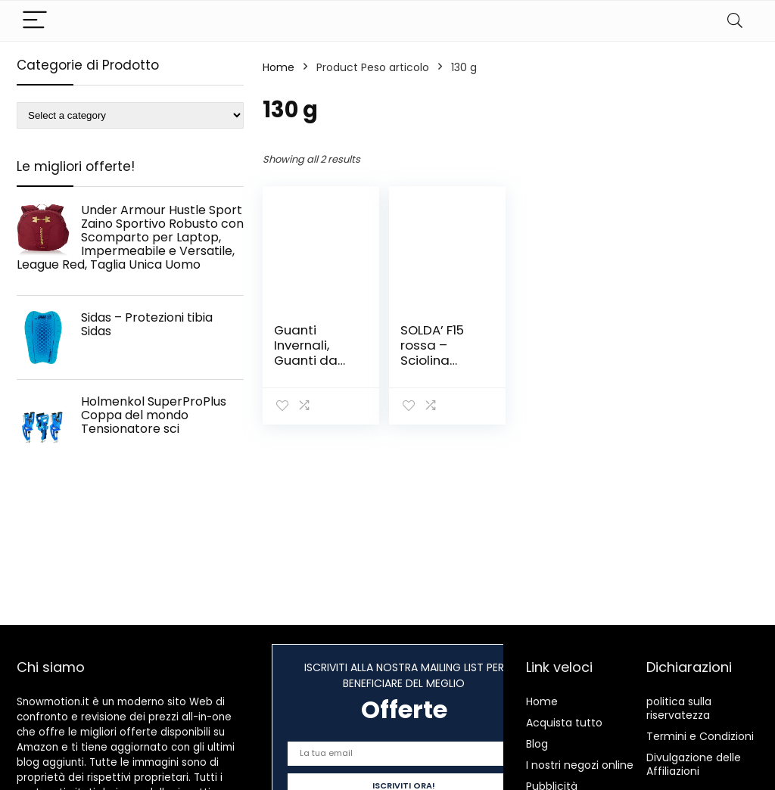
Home (278, 67)
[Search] (735, 21)
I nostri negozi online (579, 765)
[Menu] (35, 21)
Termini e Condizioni (700, 736)
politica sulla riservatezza (678, 708)
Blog (537, 743)
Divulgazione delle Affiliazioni (693, 764)
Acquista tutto (564, 722)
